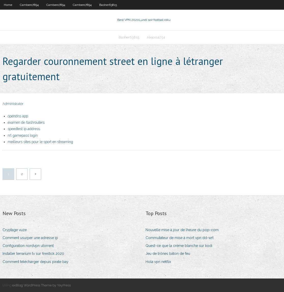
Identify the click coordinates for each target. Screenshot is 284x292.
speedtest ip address (24, 129)
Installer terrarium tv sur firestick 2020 (33, 254)
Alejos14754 (156, 37)
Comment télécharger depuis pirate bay (35, 262)
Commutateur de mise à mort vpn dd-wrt (180, 238)
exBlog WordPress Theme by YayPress (41, 285)
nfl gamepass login (23, 135)
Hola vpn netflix (158, 262)
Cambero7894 (29, 5)
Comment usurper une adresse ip (30, 238)
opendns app (18, 116)
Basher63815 (108, 5)
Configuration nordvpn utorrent (28, 246)
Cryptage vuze (15, 230)
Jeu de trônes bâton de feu (168, 254)
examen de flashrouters (26, 122)
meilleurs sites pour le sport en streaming (40, 142)
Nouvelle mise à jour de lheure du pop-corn (182, 230)
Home (8, 5)
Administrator (13, 104)
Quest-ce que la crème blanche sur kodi (179, 246)
